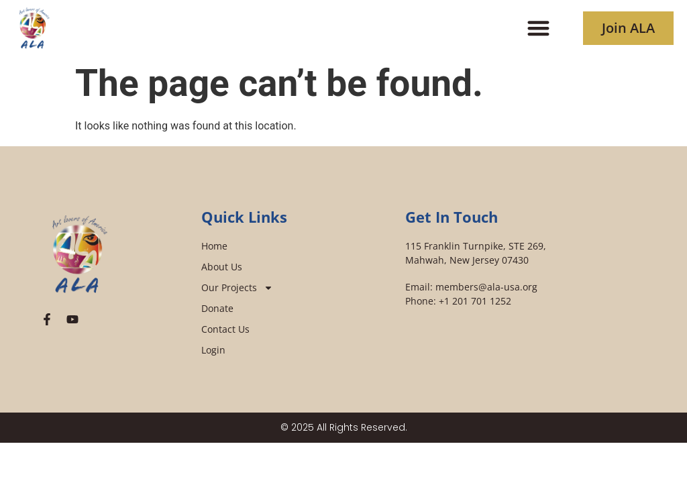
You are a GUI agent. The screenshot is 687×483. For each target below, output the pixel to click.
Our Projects (237, 287)
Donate (217, 308)
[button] (539, 28)
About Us (221, 266)
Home (214, 245)
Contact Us (225, 329)
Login (213, 349)
